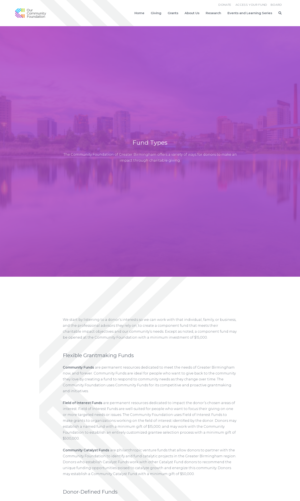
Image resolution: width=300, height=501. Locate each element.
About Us (192, 13)
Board (276, 4)
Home (139, 13)
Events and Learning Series (249, 13)
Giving (156, 13)
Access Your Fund (251, 4)
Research (213, 13)
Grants (173, 13)
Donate (224, 4)
